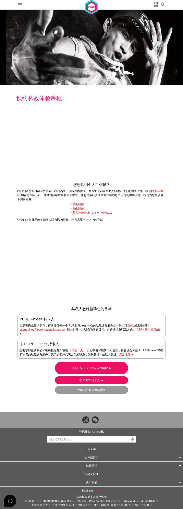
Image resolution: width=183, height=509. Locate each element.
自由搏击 (78, 208)
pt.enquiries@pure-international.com (42, 329)
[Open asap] (10, 501)
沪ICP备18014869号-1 (103, 500)
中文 (98, 490)
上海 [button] (84, 490)
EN (91, 490)
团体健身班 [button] (132, 457)
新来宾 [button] (134, 449)
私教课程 (78, 204)
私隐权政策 (83, 496)
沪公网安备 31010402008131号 (138, 500)
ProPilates (105, 212)
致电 (131, 325)
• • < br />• (91, 208)
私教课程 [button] (133, 465)
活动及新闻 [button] (132, 474)
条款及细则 (100, 496)
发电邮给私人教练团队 (91, 390)
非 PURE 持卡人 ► (91, 380)
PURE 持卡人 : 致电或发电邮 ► (91, 368)
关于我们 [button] (133, 482)
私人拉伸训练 (80, 212)
